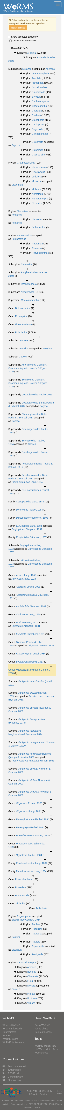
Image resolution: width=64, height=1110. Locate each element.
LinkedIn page (13, 1076)
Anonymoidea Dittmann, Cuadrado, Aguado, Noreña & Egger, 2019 (27, 368)
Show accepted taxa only (23, 36)
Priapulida (37, 929)
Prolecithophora (23, 879)
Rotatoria (37, 933)
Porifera (36, 924)
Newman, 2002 (31, 606)
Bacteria (31, 971)
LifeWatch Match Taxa (46, 1049)
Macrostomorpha (30, 300)
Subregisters (9, 1032)
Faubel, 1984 (30, 653)
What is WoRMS (11, 1025)
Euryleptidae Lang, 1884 (29, 525)
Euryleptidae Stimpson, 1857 (27, 529)
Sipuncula (17, 949)
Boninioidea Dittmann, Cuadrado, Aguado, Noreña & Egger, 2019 (27, 383)
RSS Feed (11, 1073)
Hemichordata (39, 167)
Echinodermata (40, 133)
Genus (12, 669)
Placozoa (37, 248)
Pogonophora (24, 916)
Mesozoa (37, 181)
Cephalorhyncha (40, 101)
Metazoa (27, 69)
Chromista (32, 976)
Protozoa (32, 998)
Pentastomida (24, 235)
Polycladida (21, 332)
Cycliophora (38, 124)
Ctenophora (38, 120)
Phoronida (37, 243)
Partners (7, 1035)
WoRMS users (10, 1039)
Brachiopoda (38, 92)
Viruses (31, 1003)
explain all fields (18, 28)
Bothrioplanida (23, 308)
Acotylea (23, 340)
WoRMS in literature (13, 1042)
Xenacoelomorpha (27, 962)
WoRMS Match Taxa (45, 1045)
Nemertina (22, 211)
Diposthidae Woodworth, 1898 (32, 517)
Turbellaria (41, 908)
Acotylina (24, 348)
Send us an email (14, 1066)
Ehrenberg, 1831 (26, 626)
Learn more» (59, 1092)
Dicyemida (37, 129)
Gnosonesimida (23, 324)
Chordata (37, 110)
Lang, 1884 (26, 575)
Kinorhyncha (38, 172)
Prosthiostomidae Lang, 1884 (27, 482)
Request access (43, 1032)
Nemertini (37, 219)
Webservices (41, 1052)
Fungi (30, 981)
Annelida (36, 78)
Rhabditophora (29, 284)
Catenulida (26, 264)
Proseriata (20, 887)
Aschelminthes (39, 87)
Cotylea (23, 356)
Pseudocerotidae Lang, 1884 (31, 871)
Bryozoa (36, 96)
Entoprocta (38, 150)
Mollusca (36, 189)
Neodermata (27, 292)
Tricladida (20, 903)
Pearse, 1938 (41, 645)
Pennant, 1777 (27, 622)
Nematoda (37, 194)
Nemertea (37, 203)
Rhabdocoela (22, 895)
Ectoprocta (37, 142)
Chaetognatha (39, 106)
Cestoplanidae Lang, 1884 (30, 501)
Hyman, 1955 (33, 760)
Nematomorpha (40, 198)
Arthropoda (38, 82)
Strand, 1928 (24, 578)
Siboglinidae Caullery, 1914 (26, 919)
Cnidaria (36, 115)
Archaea (31, 967)
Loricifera (37, 176)
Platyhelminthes (40, 252)
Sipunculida (38, 946)
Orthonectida (39, 227)
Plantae (31, 993)
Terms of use (41, 1028)
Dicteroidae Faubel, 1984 (29, 509)
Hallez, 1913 (30, 661)
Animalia (31, 52)
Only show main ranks (22, 40)
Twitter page (12, 1069)
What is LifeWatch (12, 1028)
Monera (31, 985)
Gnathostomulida (26, 162)
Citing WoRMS (42, 1025)
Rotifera (16, 937)
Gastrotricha (38, 154)
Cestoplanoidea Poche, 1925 (37, 394)
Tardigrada (37, 954)
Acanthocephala (40, 73)
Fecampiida (21, 316)
